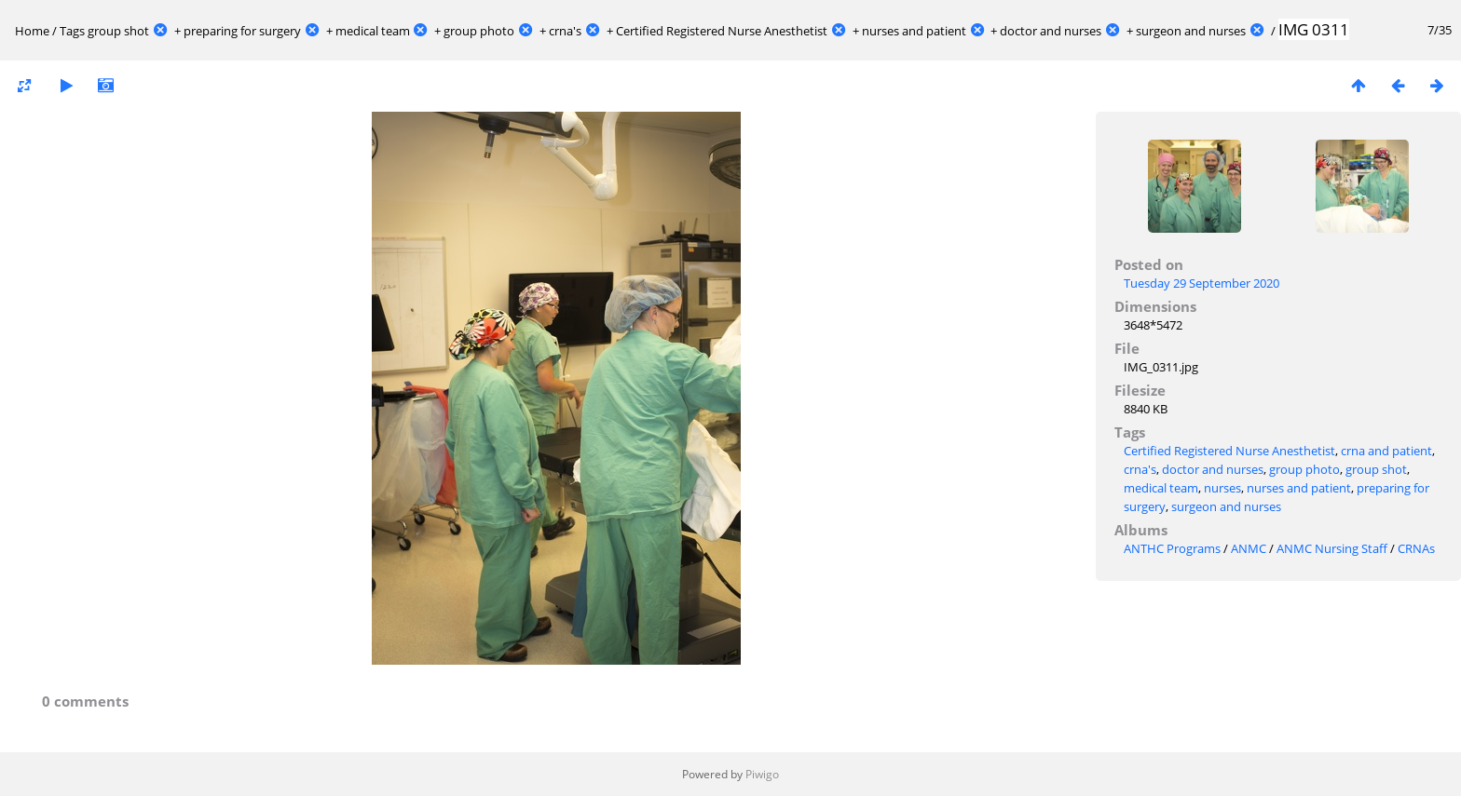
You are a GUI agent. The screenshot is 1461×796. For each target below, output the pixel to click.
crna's (565, 30)
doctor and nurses (1050, 30)
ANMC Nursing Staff (1332, 548)
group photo (479, 30)
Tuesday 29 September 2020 (1201, 283)
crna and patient (1386, 450)
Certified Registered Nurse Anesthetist (721, 30)
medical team (372, 30)
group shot (118, 30)
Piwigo (762, 774)
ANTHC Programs (1172, 548)
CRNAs (1416, 548)
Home (32, 30)
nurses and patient (914, 30)
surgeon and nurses (1191, 30)
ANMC (1248, 548)
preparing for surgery (242, 30)
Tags (72, 30)
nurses (1222, 487)
